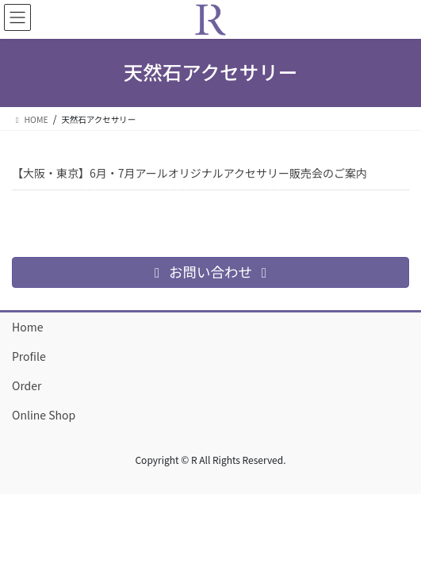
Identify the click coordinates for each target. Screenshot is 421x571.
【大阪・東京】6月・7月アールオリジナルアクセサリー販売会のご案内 (189, 173)
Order (27, 385)
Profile (29, 356)
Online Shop (43, 415)
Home (27, 327)
